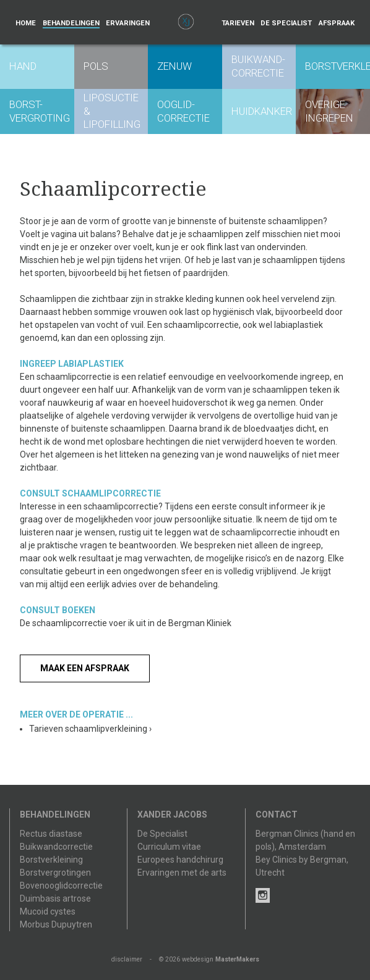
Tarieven (238, 23)
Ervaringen (128, 23)
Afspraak (337, 23)
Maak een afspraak (84, 668)
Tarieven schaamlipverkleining (90, 729)
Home (25, 23)
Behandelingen (71, 23)
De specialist (286, 23)
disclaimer (126, 959)
